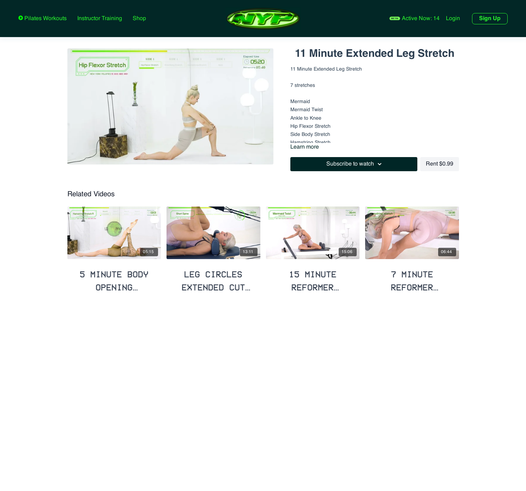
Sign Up (490, 19)
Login (453, 19)
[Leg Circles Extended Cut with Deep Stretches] (213, 278)
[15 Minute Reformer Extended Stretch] (313, 278)
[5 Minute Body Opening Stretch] (114, 278)
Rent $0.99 (439, 164)
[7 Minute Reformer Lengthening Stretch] (412, 278)
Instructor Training (99, 19)
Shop (139, 19)
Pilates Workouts (45, 19)
